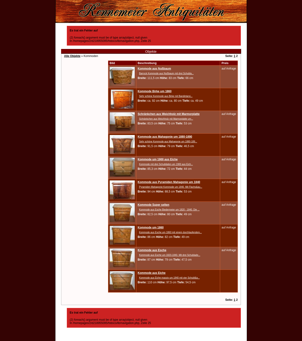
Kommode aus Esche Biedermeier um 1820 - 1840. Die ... (169, 209)
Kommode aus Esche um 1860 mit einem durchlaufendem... (170, 232)
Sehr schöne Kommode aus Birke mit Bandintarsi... (166, 96)
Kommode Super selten (153, 204)
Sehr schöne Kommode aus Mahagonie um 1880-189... (168, 141)
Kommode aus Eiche (152, 273)
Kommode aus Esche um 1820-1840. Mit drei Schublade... (169, 255)
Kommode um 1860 (151, 227)
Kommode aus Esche (152, 250)
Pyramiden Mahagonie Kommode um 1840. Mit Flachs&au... (170, 187)
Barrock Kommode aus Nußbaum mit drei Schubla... (166, 73)
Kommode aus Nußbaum (154, 68)
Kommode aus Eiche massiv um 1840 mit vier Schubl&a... (169, 277)
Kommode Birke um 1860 (155, 91)
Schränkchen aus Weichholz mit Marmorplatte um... (166, 119)
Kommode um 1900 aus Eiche (158, 159)
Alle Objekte (72, 56)
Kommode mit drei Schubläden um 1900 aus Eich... (166, 164)
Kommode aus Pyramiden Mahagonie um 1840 (169, 182)
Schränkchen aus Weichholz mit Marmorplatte (169, 114)
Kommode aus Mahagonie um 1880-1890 (165, 136)
